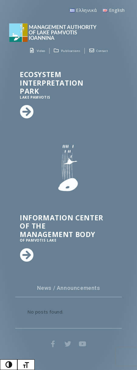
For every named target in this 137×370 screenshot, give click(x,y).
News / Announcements (68, 288)
